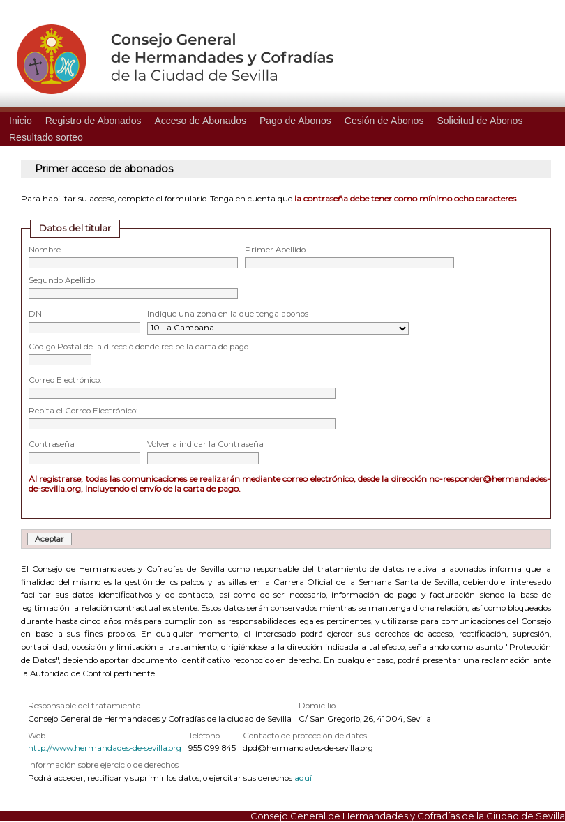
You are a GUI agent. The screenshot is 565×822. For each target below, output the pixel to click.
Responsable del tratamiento (84, 705)
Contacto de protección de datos (305, 735)
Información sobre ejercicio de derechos (103, 765)
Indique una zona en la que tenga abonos (227, 314)
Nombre (45, 249)
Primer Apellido (275, 249)
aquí (303, 778)
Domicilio (317, 705)
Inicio (20, 120)
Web (36, 735)
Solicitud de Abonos (479, 120)
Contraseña (52, 444)
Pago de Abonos (295, 120)
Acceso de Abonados (200, 120)
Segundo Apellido (62, 280)
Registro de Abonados (93, 120)
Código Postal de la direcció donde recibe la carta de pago (138, 346)
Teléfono (204, 735)
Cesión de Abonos (384, 120)
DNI (36, 314)
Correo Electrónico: (65, 380)
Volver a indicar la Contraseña (205, 444)
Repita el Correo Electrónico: (83, 411)
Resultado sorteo (46, 137)
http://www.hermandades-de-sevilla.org (104, 748)
